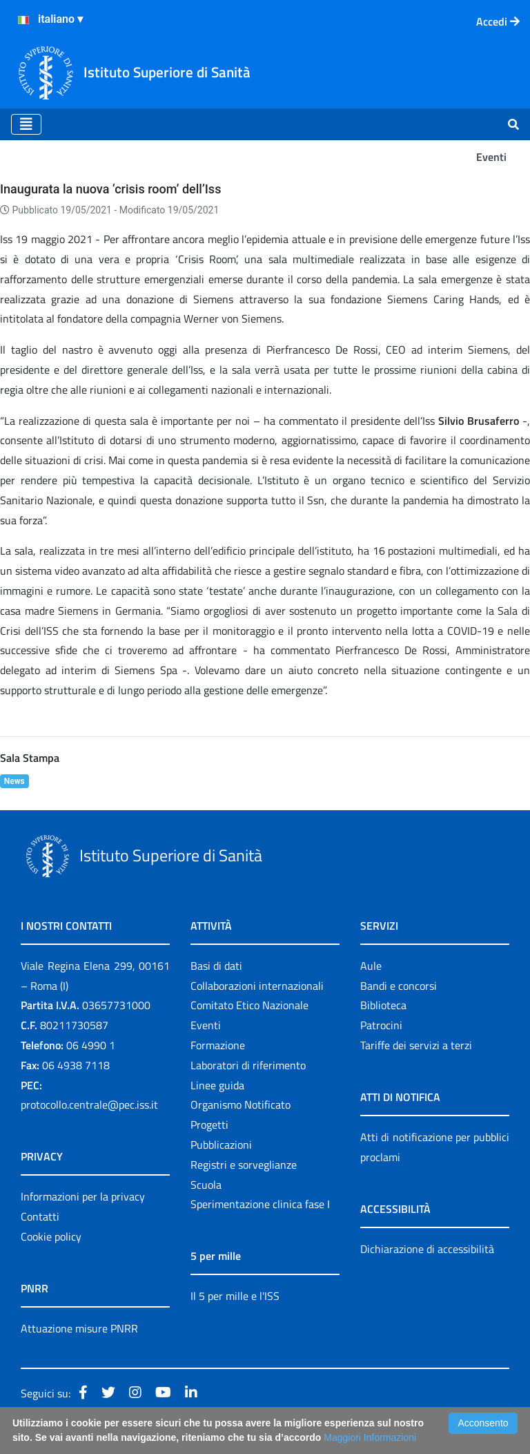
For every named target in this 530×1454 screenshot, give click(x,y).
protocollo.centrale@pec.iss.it (89, 1104)
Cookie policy (51, 1236)
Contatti (40, 1216)
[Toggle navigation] (26, 124)
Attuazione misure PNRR (79, 1328)
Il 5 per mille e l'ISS (234, 1296)
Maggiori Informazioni (370, 1437)
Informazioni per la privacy (83, 1196)
